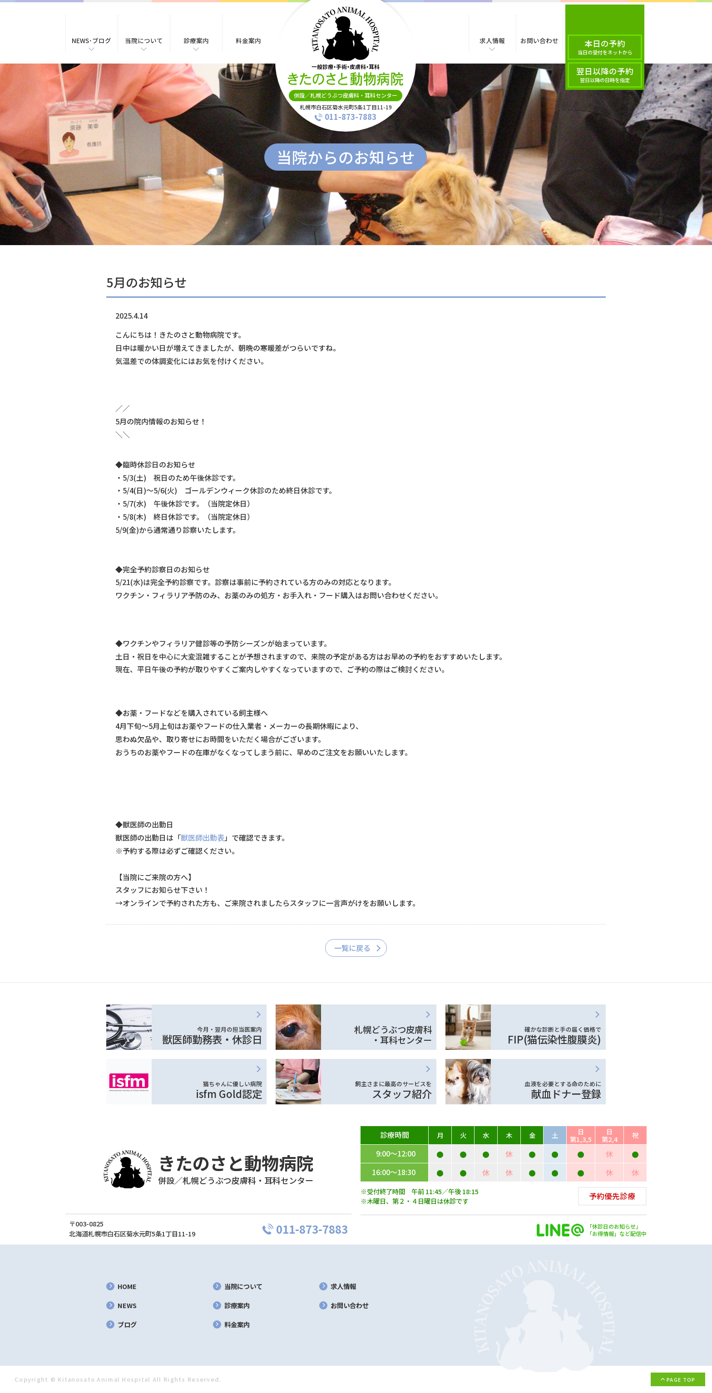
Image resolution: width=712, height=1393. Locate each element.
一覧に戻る (352, 947)
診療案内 (237, 1305)
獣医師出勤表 (202, 837)
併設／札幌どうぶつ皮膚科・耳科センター (345, 95)
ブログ (127, 1324)
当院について (243, 1286)
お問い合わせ (350, 1305)
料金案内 (237, 1324)
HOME (127, 1286)
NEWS (127, 1305)
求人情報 (343, 1286)
